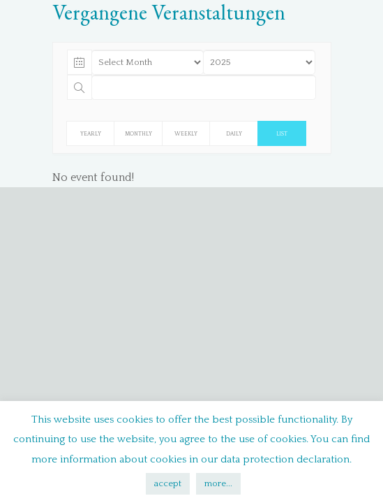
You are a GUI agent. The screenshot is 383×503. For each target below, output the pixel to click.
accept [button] (167, 483)
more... (218, 483)
